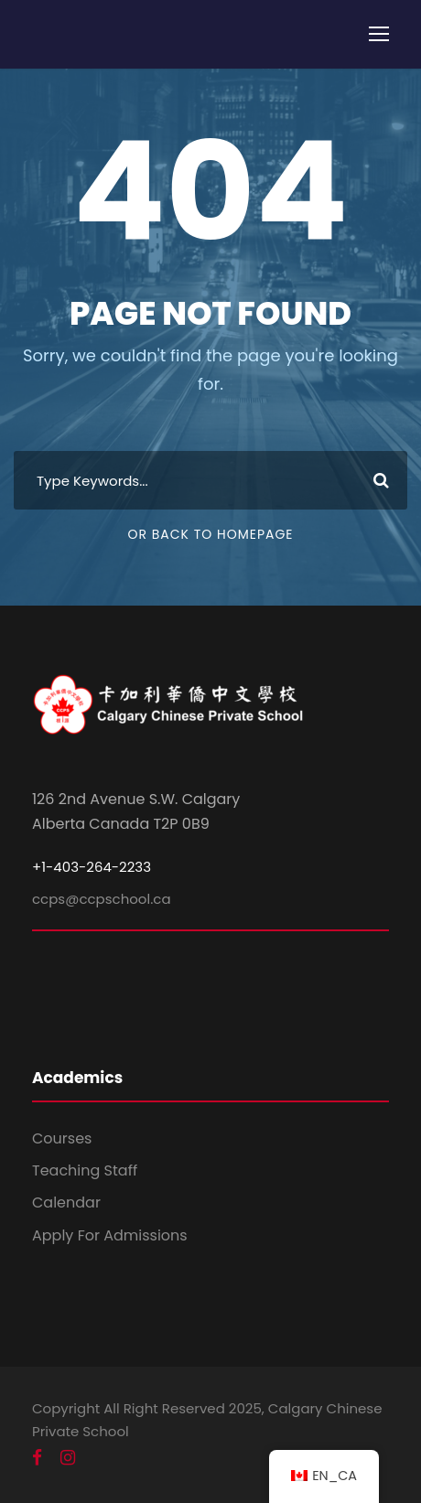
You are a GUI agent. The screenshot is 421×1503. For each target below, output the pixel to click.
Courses (62, 1138)
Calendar (66, 1202)
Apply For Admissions (110, 1235)
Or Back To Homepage (210, 534)
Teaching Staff (84, 1170)
